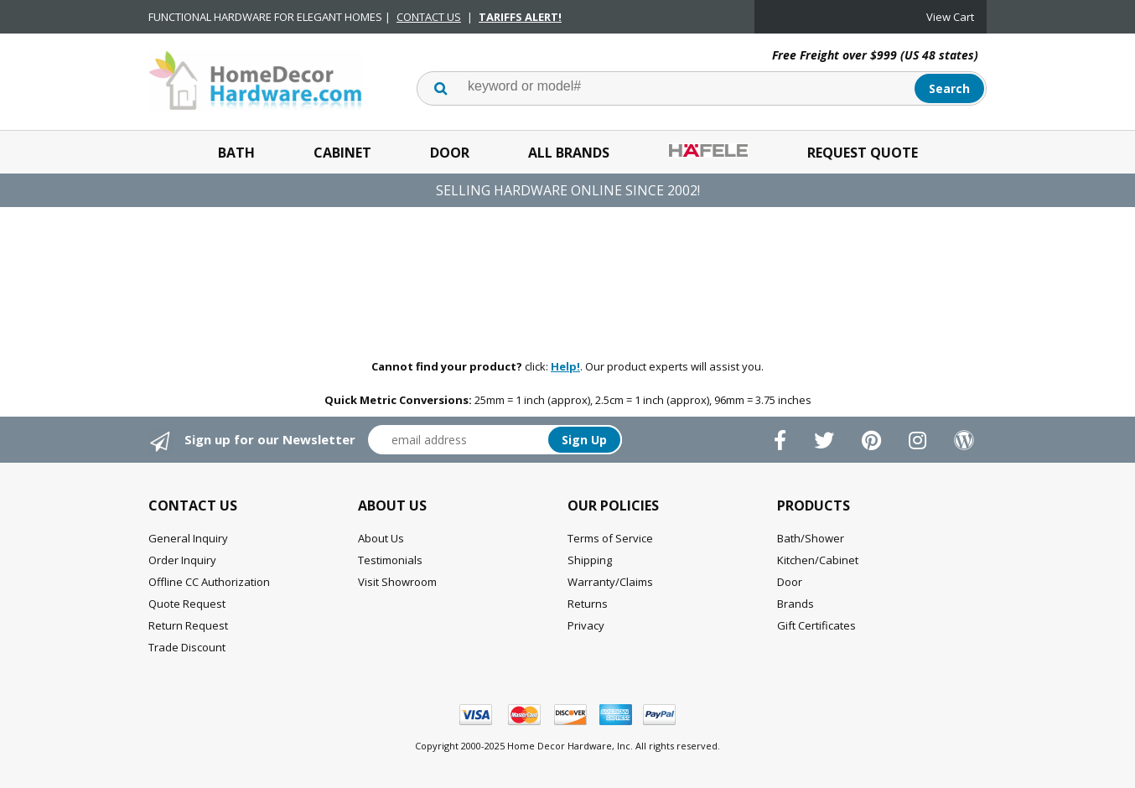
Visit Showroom (397, 581)
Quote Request (186, 603)
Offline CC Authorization (209, 581)
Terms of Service (610, 538)
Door (449, 152)
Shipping (590, 560)
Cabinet (342, 152)
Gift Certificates (816, 625)
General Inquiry (188, 538)
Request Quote (862, 152)
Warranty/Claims (610, 581)
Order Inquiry (182, 560)
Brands (795, 603)
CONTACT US (428, 16)
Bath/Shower (810, 538)
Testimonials (390, 560)
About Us (381, 538)
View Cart (950, 16)
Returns (588, 603)
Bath (236, 152)
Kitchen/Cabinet (817, 560)
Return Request (188, 625)
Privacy (586, 625)
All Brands (568, 152)
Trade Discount (186, 647)
